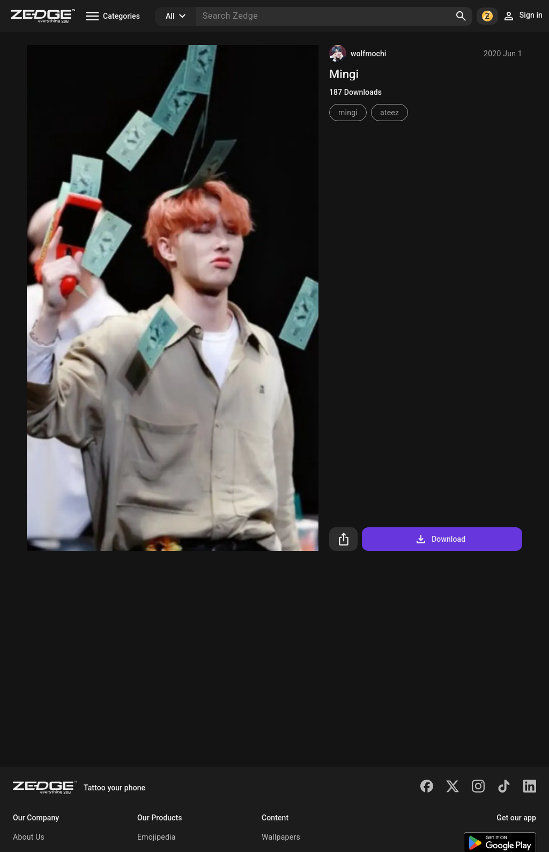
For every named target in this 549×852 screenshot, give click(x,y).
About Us (28, 837)
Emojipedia (156, 837)
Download (439, 539)
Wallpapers (281, 837)
